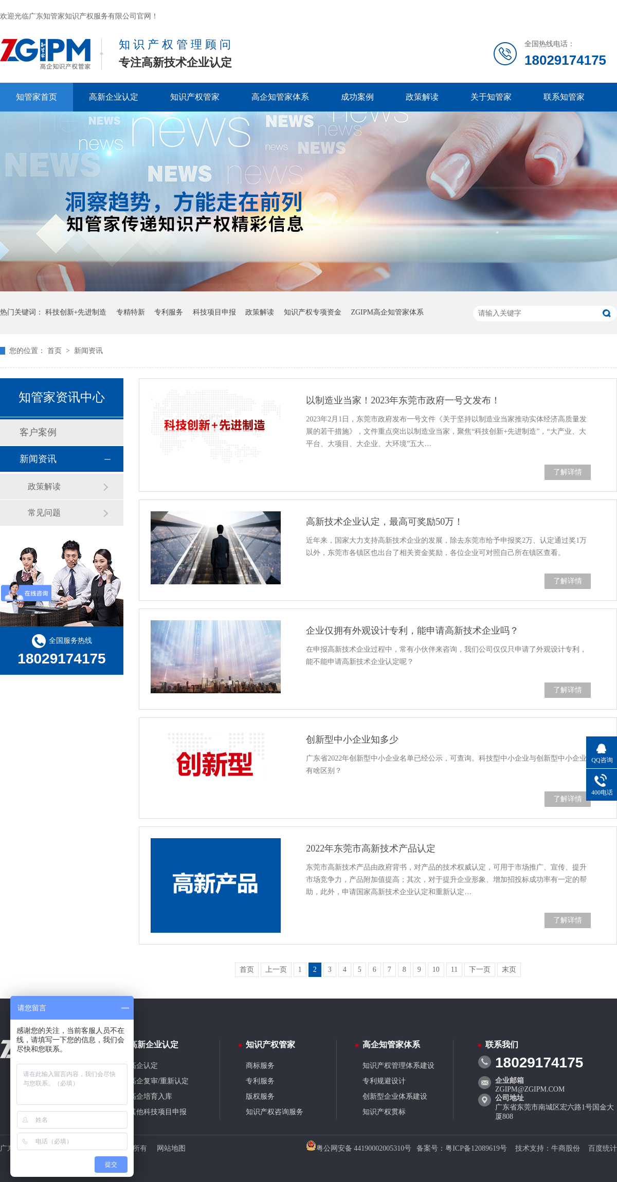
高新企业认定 (113, 97)
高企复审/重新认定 (159, 1081)
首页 (55, 351)
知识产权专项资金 (312, 312)
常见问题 (44, 512)
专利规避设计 (384, 1081)
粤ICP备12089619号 (476, 1148)
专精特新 (130, 312)
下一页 (480, 969)
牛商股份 (565, 1148)
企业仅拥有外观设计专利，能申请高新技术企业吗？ (412, 630)
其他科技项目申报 (158, 1112)
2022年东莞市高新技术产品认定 (370, 848)
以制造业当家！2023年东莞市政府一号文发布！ (403, 400)
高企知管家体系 (280, 97)
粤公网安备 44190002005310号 (359, 1148)
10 (436, 969)
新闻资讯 (88, 351)
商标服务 (260, 1065)
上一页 (276, 969)
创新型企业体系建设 (394, 1096)
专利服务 (168, 312)
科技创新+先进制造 (76, 312)
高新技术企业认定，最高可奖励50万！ (384, 521)
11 (454, 969)
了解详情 (567, 472)
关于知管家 (491, 97)
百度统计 (602, 1148)
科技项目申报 (214, 312)
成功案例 (357, 97)
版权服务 (260, 1096)
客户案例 (38, 432)
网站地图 (171, 1148)
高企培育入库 (150, 1096)
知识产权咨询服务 (274, 1112)
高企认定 (143, 1065)
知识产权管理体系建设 (398, 1065)
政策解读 (422, 97)
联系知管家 (564, 97)
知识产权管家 (195, 97)
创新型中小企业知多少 (352, 739)
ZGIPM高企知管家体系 (387, 312)
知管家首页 (36, 97)
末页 (509, 969)
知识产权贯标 (384, 1112)
